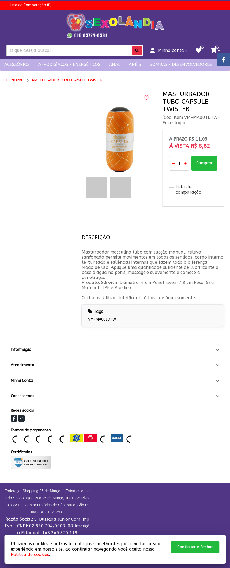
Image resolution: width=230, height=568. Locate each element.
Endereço (12, 491)
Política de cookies (30, 554)
